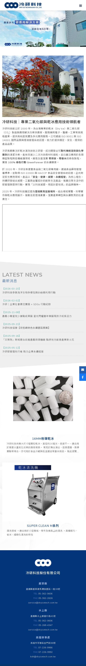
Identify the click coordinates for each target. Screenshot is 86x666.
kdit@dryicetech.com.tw (43, 656)
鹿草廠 (43, 583)
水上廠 (43, 610)
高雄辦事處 (43, 637)
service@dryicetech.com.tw (43, 602)
